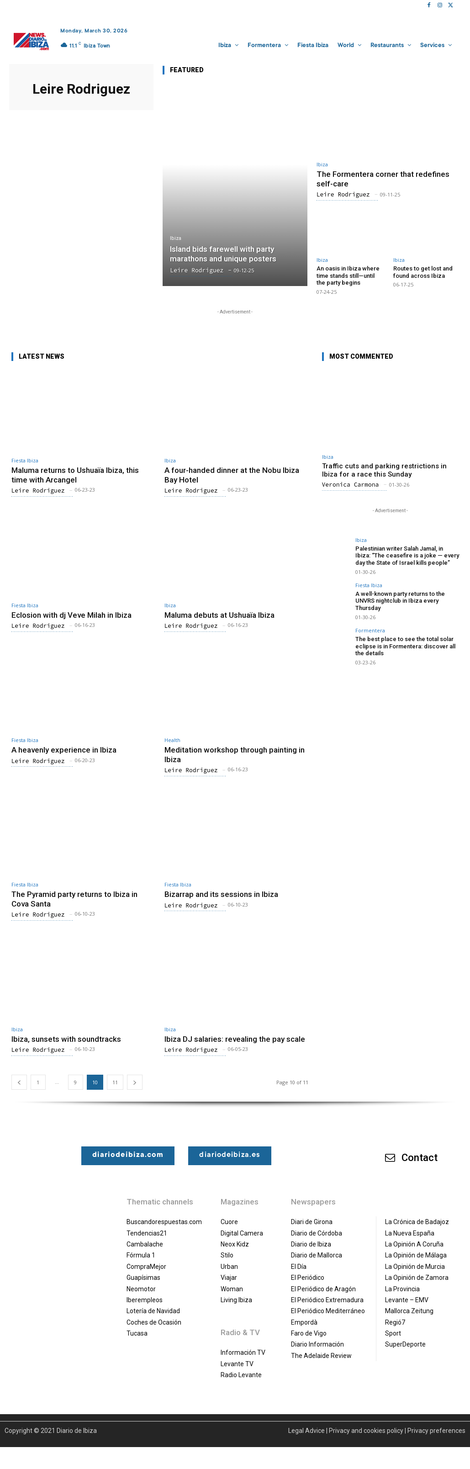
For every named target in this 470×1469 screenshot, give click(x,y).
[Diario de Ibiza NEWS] (31, 41)
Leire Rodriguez (343, 194)
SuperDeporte (405, 1344)
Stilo (227, 1255)
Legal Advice (306, 1430)
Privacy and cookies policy (366, 1430)
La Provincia (402, 1289)
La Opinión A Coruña (414, 1244)
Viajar (229, 1277)
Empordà (304, 1322)
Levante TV (237, 1364)
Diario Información (317, 1344)
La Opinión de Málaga (416, 1255)
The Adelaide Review (321, 1355)
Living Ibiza (236, 1300)
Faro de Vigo (309, 1333)
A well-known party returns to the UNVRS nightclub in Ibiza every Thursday (400, 600)
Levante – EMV (406, 1300)
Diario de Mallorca (316, 1255)
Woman (232, 1289)
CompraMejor (146, 1266)
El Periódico (307, 1277)
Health (172, 739)
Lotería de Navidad (153, 1311)
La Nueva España (409, 1233)
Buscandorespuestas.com (164, 1221)
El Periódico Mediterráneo (328, 1311)
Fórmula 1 (141, 1255)
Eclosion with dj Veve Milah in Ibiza (71, 615)
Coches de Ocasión (154, 1322)
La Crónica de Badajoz (417, 1221)
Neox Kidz (235, 1244)
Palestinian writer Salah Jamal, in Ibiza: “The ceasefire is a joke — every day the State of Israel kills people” (407, 555)
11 (115, 1082)
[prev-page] (19, 1082)
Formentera (370, 629)
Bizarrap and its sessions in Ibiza (221, 894)
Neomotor (141, 1289)
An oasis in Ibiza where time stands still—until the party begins (348, 275)
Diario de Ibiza (311, 1244)
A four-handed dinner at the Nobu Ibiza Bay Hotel (231, 475)
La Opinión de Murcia (415, 1266)
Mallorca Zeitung (409, 1311)
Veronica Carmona (350, 484)
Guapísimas (143, 1277)
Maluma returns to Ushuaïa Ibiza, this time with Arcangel (75, 475)
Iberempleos (145, 1300)
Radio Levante (241, 1375)
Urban (229, 1266)
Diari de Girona (312, 1221)
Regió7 (395, 1322)
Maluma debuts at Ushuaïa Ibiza (219, 615)
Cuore (229, 1221)
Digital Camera (242, 1233)
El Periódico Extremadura (327, 1300)
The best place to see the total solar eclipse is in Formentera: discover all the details (405, 645)
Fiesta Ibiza (24, 460)
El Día (298, 1266)
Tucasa (137, 1333)
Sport (393, 1333)
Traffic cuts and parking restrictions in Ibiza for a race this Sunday (384, 470)
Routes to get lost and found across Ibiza (423, 272)
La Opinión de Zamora (417, 1277)
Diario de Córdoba (316, 1233)
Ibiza (175, 238)
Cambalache (145, 1244)
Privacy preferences (436, 1430)
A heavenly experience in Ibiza (63, 749)
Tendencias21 (147, 1233)
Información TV (243, 1352)
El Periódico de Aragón (323, 1289)
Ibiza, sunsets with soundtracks (66, 1039)
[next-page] (135, 1082)
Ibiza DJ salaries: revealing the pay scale (234, 1039)
